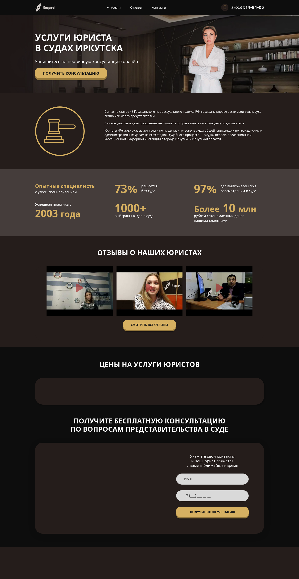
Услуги (116, 7)
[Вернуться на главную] (45, 7)
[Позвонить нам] (242, 7)
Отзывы (136, 7)
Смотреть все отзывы (149, 325)
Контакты (159, 7)
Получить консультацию (71, 73)
